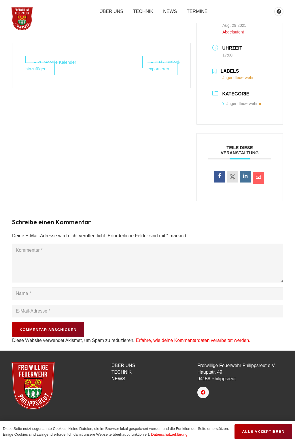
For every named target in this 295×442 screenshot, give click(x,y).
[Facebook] (278, 11)
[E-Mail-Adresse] (147, 311)
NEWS (118, 378)
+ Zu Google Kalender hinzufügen (50, 65)
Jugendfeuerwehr (241, 103)
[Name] (147, 293)
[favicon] (22, 18)
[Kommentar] (147, 263)
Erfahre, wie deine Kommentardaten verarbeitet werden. (193, 340)
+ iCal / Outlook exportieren (164, 65)
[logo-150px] (55, 385)
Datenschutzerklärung (169, 434)
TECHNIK (121, 372)
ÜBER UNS (123, 365)
